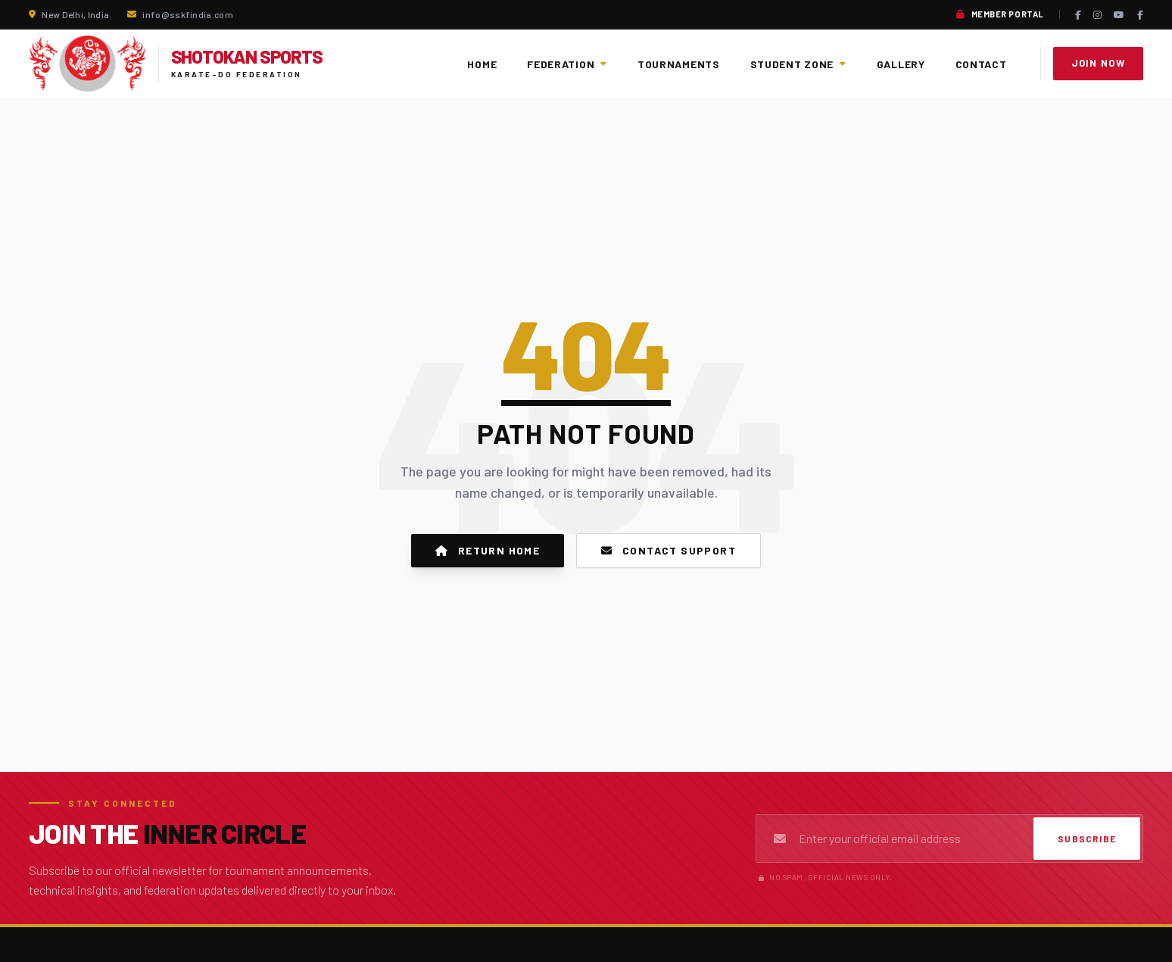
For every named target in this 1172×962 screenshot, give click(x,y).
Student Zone (798, 64)
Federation (567, 64)
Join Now (1098, 63)
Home (482, 64)
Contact (981, 64)
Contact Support (668, 550)
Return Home (487, 550)
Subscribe (1087, 838)
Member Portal (1000, 14)
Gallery (901, 64)
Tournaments (678, 64)
